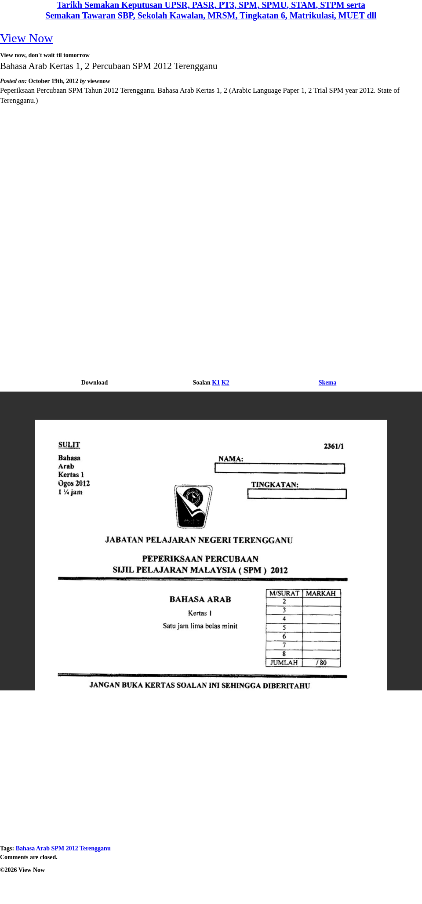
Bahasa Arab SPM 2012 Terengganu (63, 848)
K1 (216, 382)
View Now (26, 38)
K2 (225, 382)
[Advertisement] (211, 180)
